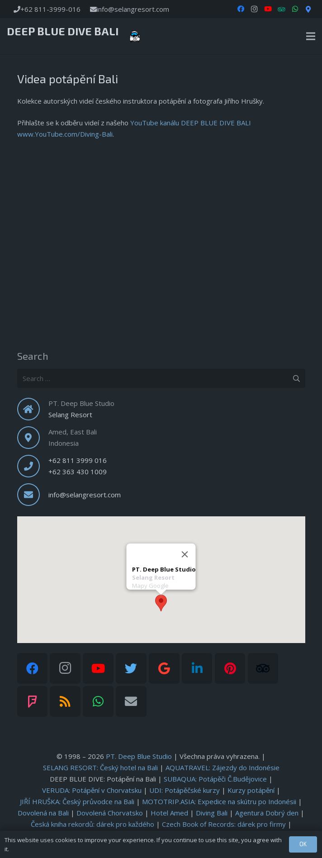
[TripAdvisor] (281, 9)
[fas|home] (32, 409)
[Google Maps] (308, 9)
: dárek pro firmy (224, 824)
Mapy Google (150, 586)
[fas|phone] (32, 466)
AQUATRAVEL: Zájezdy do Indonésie (222, 767)
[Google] (164, 668)
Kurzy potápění (251, 790)
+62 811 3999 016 (77, 460)
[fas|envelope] (32, 494)
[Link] (135, 36)
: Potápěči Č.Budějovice (215, 778)
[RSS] (65, 701)
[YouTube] (268, 9)
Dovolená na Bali (43, 812)
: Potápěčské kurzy (184, 790)
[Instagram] (254, 9)
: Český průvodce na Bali (77, 801)
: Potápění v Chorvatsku (92, 790)
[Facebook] (240, 9)
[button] (161, 603)
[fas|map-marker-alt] (32, 437)
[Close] (185, 554)
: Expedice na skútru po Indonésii (219, 801)
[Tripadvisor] (263, 668)
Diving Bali (211, 812)
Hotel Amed (169, 812)
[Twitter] (131, 668)
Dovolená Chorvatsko (109, 812)
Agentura (266, 812)
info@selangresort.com (84, 494)
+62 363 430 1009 (77, 471)
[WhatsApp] (295, 9)
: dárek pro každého (92, 824)
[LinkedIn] (197, 668)
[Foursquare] (32, 701)
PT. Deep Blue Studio (139, 756)
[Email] (131, 701)
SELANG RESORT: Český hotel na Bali (100, 767)
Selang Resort (70, 414)
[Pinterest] (230, 668)
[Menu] (311, 36)
